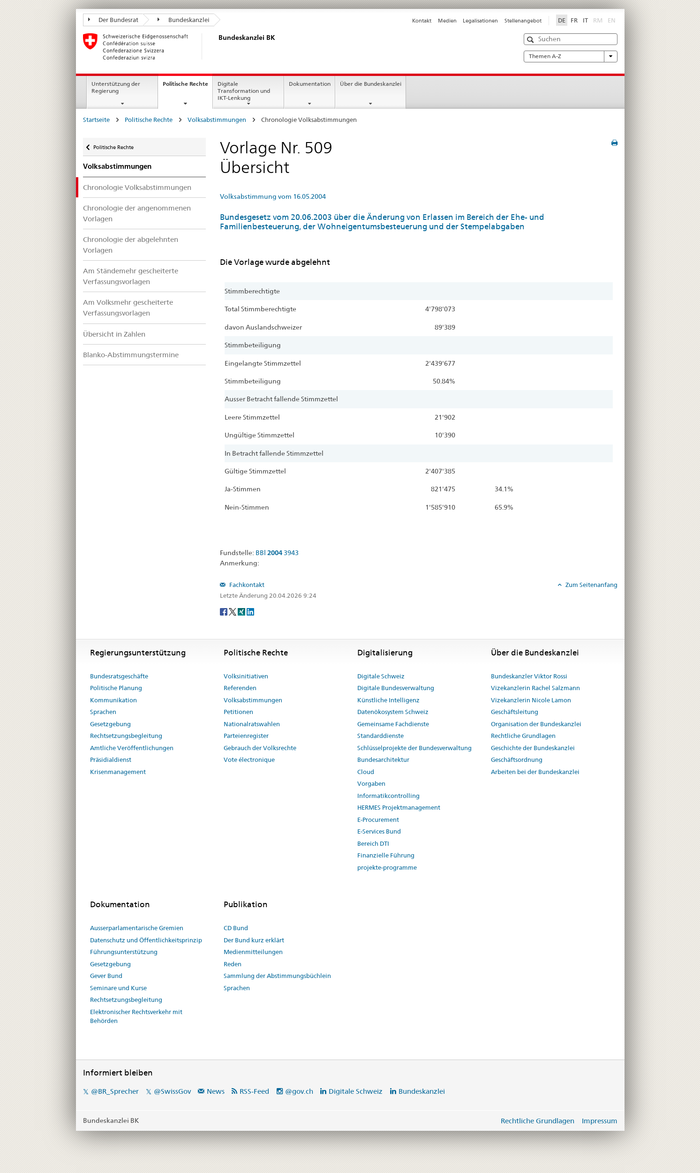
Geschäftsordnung (516, 759)
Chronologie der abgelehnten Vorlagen (130, 245)
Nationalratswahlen (252, 724)
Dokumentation (310, 83)
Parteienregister (246, 735)
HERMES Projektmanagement (398, 807)
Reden (232, 964)
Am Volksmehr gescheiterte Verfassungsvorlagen (128, 307)
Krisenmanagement (118, 771)
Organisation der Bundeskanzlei (536, 724)
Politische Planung (116, 688)
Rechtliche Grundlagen (523, 735)
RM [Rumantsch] (597, 20)
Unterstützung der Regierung (115, 87)
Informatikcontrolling (388, 795)
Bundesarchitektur (383, 759)
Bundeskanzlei (184, 19)
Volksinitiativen (246, 676)
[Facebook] (224, 611)
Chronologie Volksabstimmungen (137, 187)
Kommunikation (113, 700)
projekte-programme (387, 867)
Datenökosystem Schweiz (393, 711)
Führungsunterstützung (124, 951)
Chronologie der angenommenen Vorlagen (137, 213)
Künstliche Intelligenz (388, 700)
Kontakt (421, 20)
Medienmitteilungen (253, 951)
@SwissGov (172, 1091)
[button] (531, 39)
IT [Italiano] (585, 20)
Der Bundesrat (113, 19)
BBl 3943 (277, 552)
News (216, 1091)
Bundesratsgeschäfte (119, 676)
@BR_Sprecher (115, 1091)
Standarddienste (380, 735)
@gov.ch (299, 1091)
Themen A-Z (570, 56)
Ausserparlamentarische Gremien (136, 928)
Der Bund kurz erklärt (254, 940)
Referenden (240, 688)
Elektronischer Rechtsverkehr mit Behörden (136, 1016)
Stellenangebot (523, 20)
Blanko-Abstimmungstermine (131, 354)
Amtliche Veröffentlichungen (131, 748)
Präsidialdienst (110, 759)
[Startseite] (216, 46)
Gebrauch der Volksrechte (260, 748)
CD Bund (236, 928)
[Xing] (242, 611)
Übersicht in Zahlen (114, 334)
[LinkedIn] (250, 611)
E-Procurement (378, 819)
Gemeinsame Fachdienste (393, 724)
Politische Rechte (187, 87)
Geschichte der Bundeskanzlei (533, 748)
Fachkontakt (246, 584)
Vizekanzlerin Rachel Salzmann (535, 688)
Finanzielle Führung (385, 855)
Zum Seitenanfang (590, 584)
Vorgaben (371, 783)
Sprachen (103, 711)
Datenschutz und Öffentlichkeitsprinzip (146, 940)
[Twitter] (233, 611)
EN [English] (612, 20)
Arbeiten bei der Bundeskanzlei (535, 771)
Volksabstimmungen (217, 119)
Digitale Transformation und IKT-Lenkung (244, 90)
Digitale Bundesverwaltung (395, 688)
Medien (447, 20)
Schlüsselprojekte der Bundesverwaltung (414, 748)
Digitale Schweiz (381, 676)
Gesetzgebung (110, 724)
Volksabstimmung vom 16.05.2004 (273, 196)
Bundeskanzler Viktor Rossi (529, 676)
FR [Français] (574, 20)
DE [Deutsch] (561, 20)
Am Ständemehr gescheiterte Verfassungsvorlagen (130, 276)
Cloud (365, 771)
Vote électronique (249, 759)
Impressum (599, 1120)
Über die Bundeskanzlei (370, 83)
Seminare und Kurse (118, 988)
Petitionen (238, 711)
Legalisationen (480, 20)
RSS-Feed (254, 1091)
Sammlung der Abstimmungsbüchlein (277, 975)
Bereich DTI (373, 843)
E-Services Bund (379, 831)
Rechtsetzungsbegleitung (126, 735)
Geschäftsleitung (514, 711)
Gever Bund (106, 975)
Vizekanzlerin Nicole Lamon (531, 700)
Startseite (96, 119)
